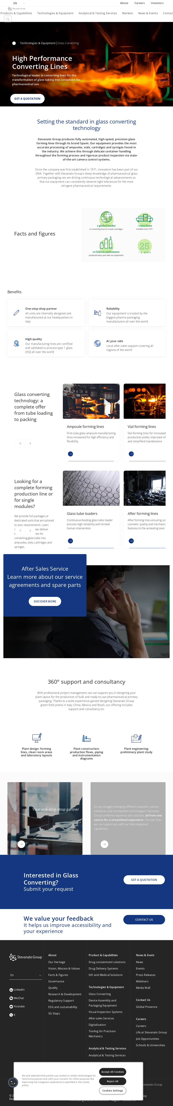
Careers (139, 3)
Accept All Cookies (112, 1071)
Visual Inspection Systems (105, 1012)
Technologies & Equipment (55, 13)
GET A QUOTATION (27, 99)
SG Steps (54, 1013)
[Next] (30, 443)
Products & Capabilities (16, 13)
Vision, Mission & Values (64, 968)
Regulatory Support (61, 1000)
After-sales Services (101, 1018)
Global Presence (146, 1007)
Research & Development (64, 994)
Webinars (142, 981)
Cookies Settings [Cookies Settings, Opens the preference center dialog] (112, 1090)
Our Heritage (56, 962)
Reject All (112, 1081)
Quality (52, 988)
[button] (13, 1082)
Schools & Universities (150, 1045)
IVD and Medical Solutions (106, 975)
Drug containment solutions (107, 962)
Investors (157, 3)
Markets (127, 13)
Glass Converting (100, 994)
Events (140, 968)
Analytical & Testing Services (98, 13)
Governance (56, 981)
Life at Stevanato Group (151, 1032)
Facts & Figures (58, 975)
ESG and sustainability (62, 1007)
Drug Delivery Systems (103, 968)
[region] (78, 1081)
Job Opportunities (147, 1039)
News (139, 962)
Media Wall (143, 988)
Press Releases (145, 975)
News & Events (148, 13)
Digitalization (97, 1025)
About (124, 3)
